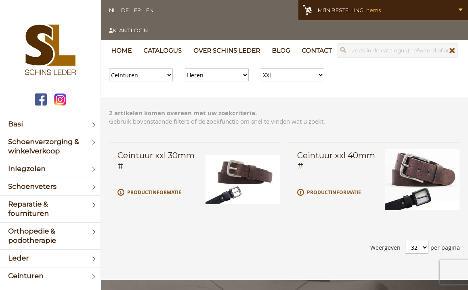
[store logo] (50, 50)
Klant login (130, 30)
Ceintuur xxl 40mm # (336, 161)
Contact (317, 50)
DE (125, 10)
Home (121, 50)
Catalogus (162, 50)
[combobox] (397, 50)
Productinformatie (154, 192)
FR (137, 10)
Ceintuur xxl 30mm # (156, 161)
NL (112, 10)
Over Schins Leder (226, 50)
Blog (281, 50)
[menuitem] (50, 124)
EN (149, 10)
